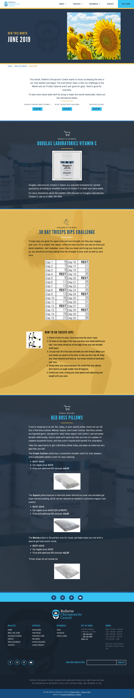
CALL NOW (126, 4)
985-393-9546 (87, 636)
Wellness (36, 639)
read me (37, 109)
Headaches (36, 630)
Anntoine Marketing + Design (71, 694)
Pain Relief (36, 633)
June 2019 (33, 66)
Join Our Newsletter (75, 662)
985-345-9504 (87, 634)
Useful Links (62, 636)
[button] (62, 4)
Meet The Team (14, 633)
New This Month (21, 66)
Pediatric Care (38, 636)
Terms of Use (85, 692)
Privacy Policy (75, 692)
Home (10, 66)
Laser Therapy (38, 645)
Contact (110, 4)
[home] (12, 3)
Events (11, 639)
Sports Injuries (38, 642)
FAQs (59, 630)
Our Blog (60, 633)
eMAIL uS (84, 639)
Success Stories (15, 636)
